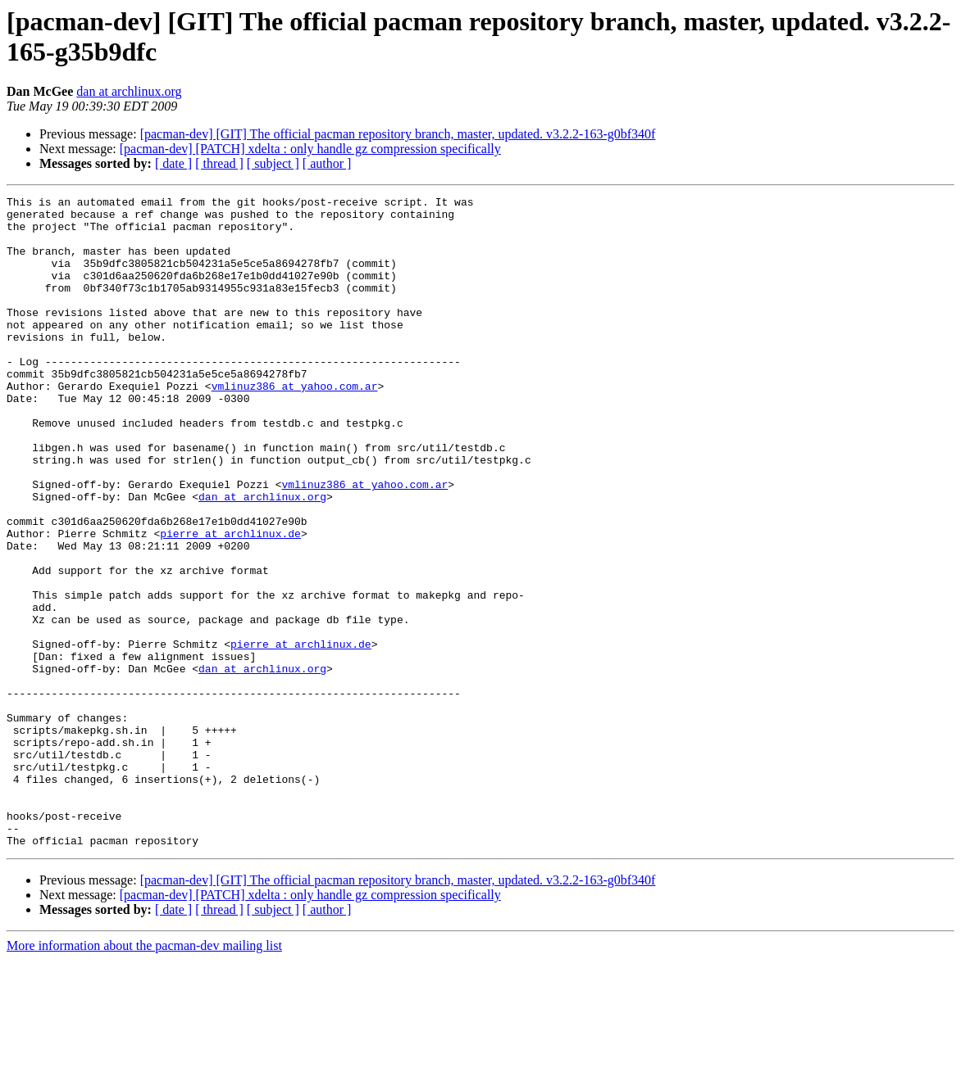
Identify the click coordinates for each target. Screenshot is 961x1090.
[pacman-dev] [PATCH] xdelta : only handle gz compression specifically (310, 149)
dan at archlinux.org (128, 91)
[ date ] (173, 163)
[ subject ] (273, 163)
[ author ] (327, 163)
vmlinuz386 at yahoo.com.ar (295, 425)
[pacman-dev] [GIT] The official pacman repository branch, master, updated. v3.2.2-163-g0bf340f (398, 134)
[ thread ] (219, 163)
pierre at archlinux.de (230, 602)
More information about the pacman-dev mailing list (144, 1076)
